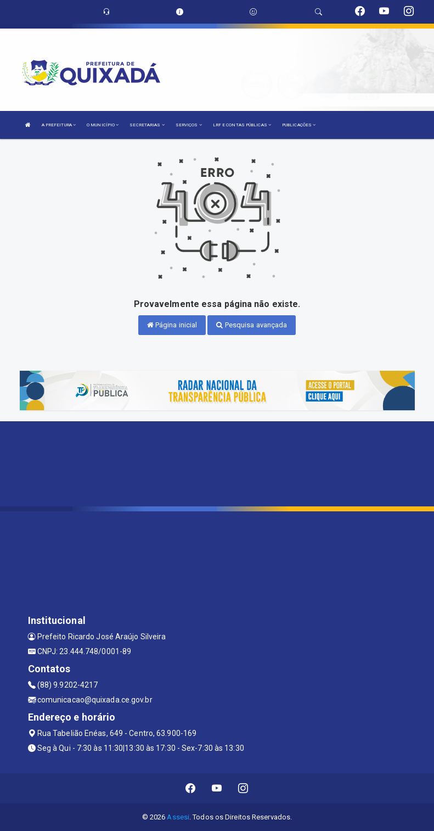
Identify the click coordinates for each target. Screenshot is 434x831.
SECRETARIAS (146, 124)
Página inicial (172, 325)
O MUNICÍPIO (103, 124)
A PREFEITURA (59, 124)
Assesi (178, 817)
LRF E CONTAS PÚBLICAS (242, 124)
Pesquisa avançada (251, 325)
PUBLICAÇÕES (298, 124)
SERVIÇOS (189, 124)
